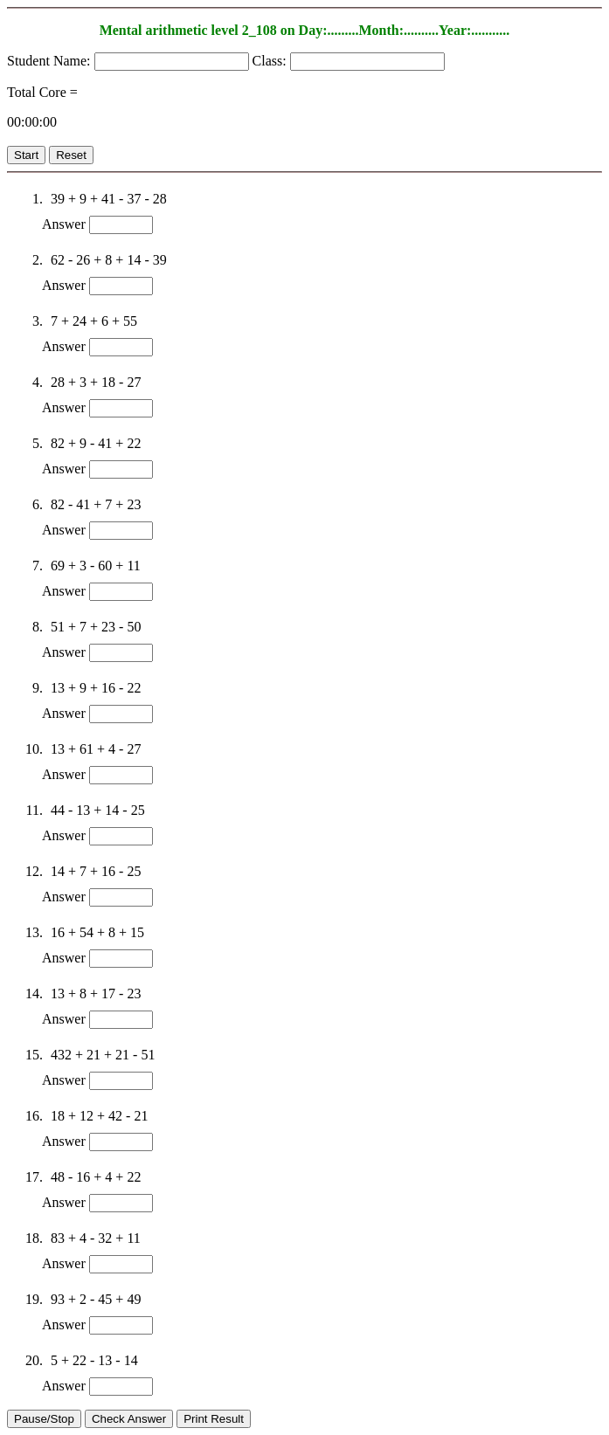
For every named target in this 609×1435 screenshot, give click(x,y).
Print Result (213, 1418)
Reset (71, 155)
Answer (64, 224)
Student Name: (50, 60)
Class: (271, 60)
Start (26, 155)
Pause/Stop (44, 1418)
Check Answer (129, 1418)
